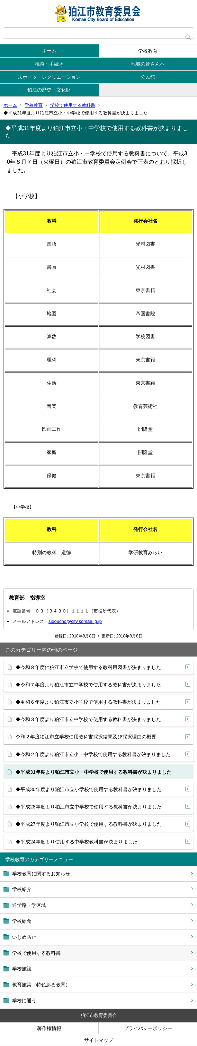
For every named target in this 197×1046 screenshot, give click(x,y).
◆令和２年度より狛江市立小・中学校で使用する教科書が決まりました (93, 754)
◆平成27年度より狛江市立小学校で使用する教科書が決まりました (89, 824)
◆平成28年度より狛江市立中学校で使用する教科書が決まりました (89, 806)
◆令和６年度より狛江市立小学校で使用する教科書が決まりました (88, 702)
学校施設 (22, 968)
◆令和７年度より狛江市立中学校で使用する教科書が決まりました (88, 684)
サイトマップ (98, 1040)
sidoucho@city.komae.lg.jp (75, 621)
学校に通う (24, 1000)
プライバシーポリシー (148, 1028)
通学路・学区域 (29, 905)
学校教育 (148, 51)
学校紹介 (22, 889)
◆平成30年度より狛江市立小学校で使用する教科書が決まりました (89, 789)
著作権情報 (49, 1028)
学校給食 (22, 921)
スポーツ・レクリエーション (49, 77)
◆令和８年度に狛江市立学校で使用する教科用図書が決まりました (88, 667)
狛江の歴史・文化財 (49, 90)
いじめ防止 (24, 937)
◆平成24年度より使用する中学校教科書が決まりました (76, 841)
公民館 (148, 77)
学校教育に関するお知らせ (41, 873)
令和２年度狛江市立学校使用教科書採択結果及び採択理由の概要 (86, 736)
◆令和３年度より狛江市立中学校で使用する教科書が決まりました (88, 719)
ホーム (49, 50)
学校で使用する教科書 (72, 105)
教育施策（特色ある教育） (41, 984)
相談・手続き (49, 64)
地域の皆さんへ (148, 64)
